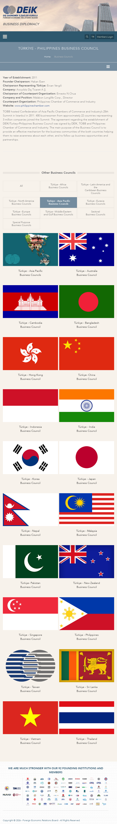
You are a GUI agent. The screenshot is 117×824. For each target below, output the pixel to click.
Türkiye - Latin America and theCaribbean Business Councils (95, 189)
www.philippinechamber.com (32, 105)
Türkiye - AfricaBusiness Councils (58, 186)
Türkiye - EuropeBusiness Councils (21, 213)
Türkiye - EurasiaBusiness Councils (95, 202)
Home (47, 56)
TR (93, 36)
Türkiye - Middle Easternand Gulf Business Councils (58, 213)
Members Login (105, 36)
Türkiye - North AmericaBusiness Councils (21, 202)
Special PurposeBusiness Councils (21, 224)
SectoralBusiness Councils (95, 213)
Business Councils (63, 56)
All (21, 186)
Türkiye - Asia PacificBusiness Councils (58, 202)
